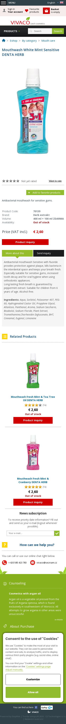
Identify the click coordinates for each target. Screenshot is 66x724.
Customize (33, 679)
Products (10, 31)
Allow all (33, 692)
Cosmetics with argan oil (25, 593)
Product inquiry (25, 242)
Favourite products (34, 10)
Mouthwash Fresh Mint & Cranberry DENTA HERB (33, 480)
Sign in (15, 11)
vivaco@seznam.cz (47, 562)
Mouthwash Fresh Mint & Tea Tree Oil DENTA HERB (33, 398)
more (60, 619)
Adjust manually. (14, 669)
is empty (55, 11)
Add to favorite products (46, 192)
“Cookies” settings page (38, 666)
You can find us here (23, 707)
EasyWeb (16, 716)
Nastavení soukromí (34, 719)
